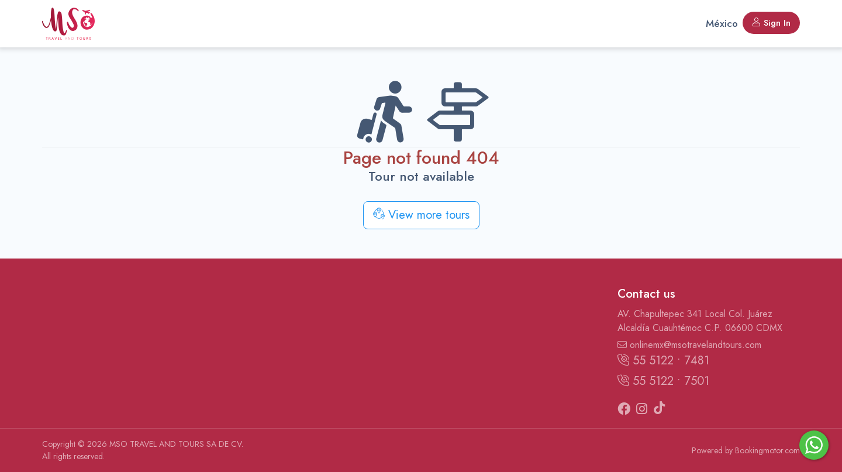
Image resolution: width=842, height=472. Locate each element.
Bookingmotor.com (767, 450)
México (722, 23)
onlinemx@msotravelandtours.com (689, 345)
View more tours (421, 214)
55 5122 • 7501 (663, 381)
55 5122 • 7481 (663, 360)
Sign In (771, 22)
